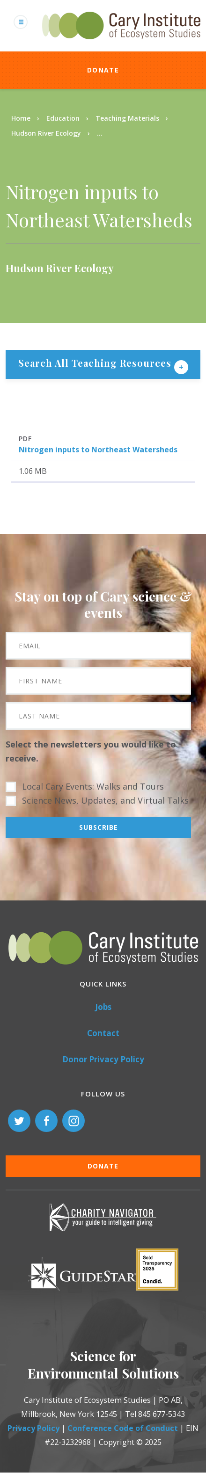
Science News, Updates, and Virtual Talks (105, 800)
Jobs (103, 1006)
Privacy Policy (33, 1428)
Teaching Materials (127, 118)
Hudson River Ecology (46, 133)
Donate (103, 69)
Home (20, 118)
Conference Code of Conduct (122, 1428)
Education (63, 118)
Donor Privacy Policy (103, 1059)
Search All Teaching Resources (96, 362)
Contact (103, 1033)
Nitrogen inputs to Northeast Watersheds (98, 449)
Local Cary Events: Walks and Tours (93, 786)
